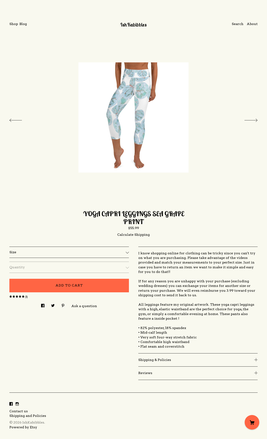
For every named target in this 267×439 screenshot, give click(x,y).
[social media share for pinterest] (63, 304)
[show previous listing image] (19, 119)
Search (237, 24)
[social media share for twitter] (53, 304)
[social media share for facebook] (42, 304)
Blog (23, 24)
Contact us (18, 411)
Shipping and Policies (27, 416)
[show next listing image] (247, 119)
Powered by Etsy (23, 427)
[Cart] (252, 422)
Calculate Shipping (133, 235)
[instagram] (17, 404)
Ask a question (84, 306)
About (252, 24)
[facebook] (11, 404)
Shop (13, 24)
